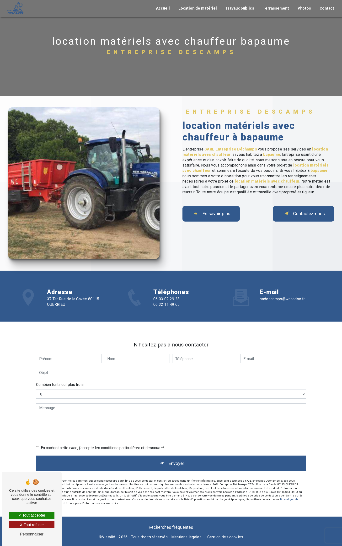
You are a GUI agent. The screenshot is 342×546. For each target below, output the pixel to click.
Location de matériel (197, 8)
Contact (326, 8)
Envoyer (176, 452)
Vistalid (108, 537)
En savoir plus (211, 214)
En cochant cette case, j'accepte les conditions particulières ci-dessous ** (103, 436)
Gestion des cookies (225, 537)
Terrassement (275, 8)
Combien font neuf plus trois (60, 373)
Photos (304, 8)
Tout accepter (31, 515)
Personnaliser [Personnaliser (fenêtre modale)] (31, 534)
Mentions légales (186, 537)
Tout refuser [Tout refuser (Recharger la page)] (32, 525)
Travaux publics (239, 8)
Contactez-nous (303, 214)
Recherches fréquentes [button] (171, 527)
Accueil (163, 8)
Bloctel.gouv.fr (289, 488)
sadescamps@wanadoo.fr (282, 287)
